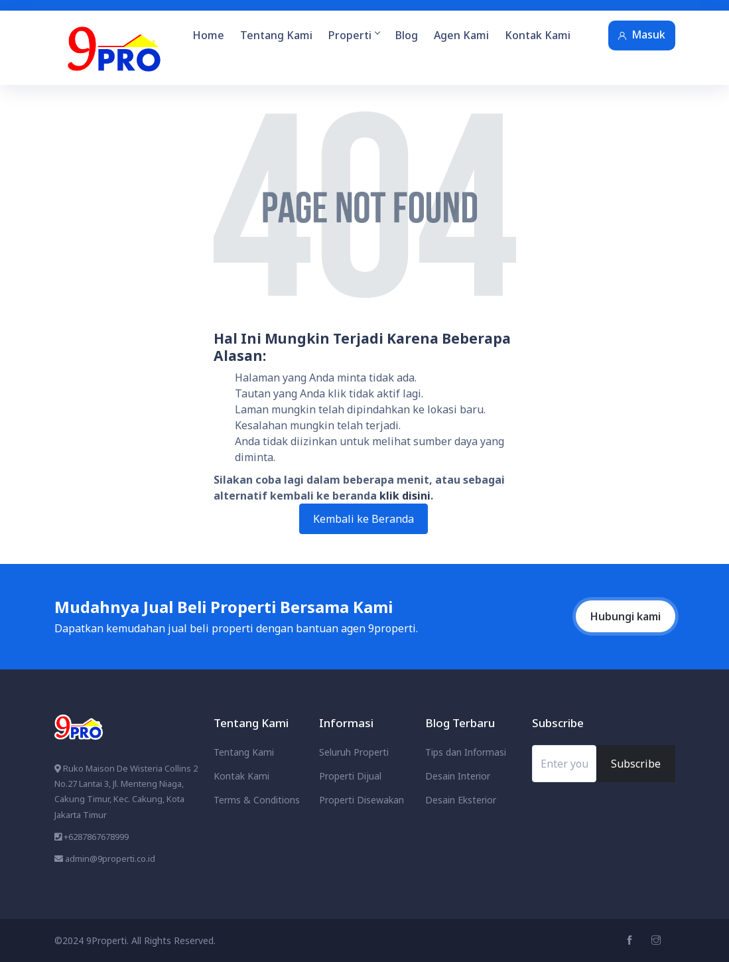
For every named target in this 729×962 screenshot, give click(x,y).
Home (208, 35)
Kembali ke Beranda (363, 519)
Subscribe (636, 763)
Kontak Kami (537, 35)
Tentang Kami (276, 35)
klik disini (405, 495)
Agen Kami (461, 35)
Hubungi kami (625, 616)
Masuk (641, 34)
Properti (353, 35)
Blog (406, 35)
